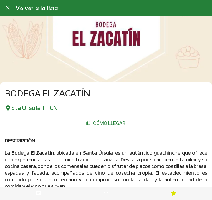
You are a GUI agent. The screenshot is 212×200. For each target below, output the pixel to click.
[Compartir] (106, 193)
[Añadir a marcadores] (173, 193)
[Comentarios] (38, 193)
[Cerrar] (7, 7)
